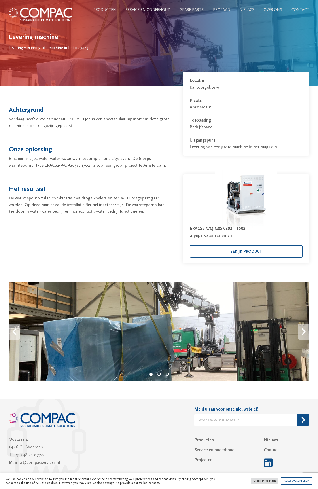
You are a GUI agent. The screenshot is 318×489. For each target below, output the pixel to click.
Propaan (221, 10)
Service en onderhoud (147, 10)
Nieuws (247, 10)
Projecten (203, 459)
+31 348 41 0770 (29, 454)
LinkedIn (268, 462)
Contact (300, 10)
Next (303, 332)
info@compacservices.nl (37, 462)
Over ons (273, 10)
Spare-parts (192, 10)
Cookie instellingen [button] (264, 480)
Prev (14, 332)
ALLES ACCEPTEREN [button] (296, 480)
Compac (41, 14)
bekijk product (246, 251)
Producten (104, 10)
